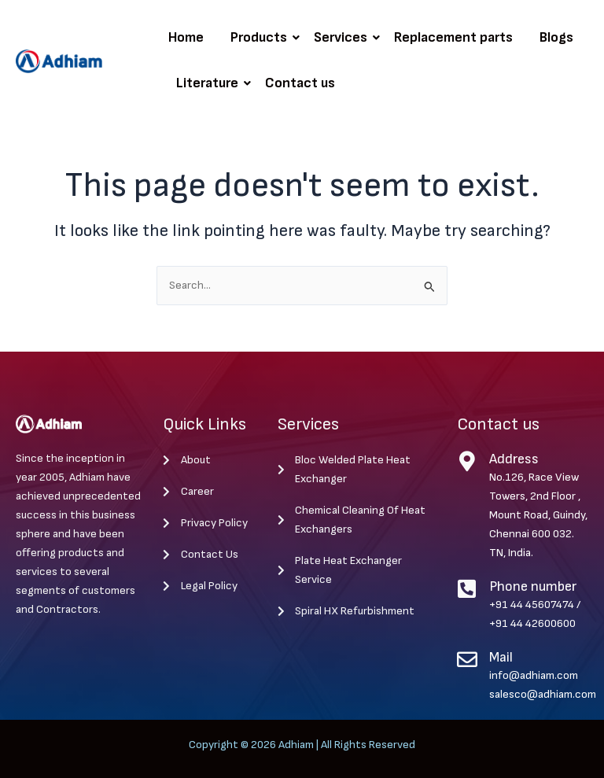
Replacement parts (453, 37)
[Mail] (467, 659)
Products (261, 37)
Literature (210, 83)
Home (186, 37)
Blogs (556, 37)
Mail (501, 657)
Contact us (300, 83)
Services (343, 37)
